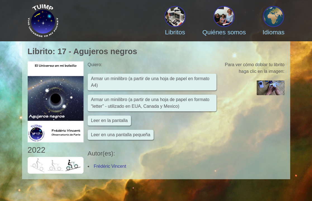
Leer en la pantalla (109, 120)
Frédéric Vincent (110, 166)
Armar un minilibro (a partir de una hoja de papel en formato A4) (150, 82)
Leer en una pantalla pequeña (121, 134)
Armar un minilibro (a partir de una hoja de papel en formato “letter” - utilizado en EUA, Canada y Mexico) (150, 103)
